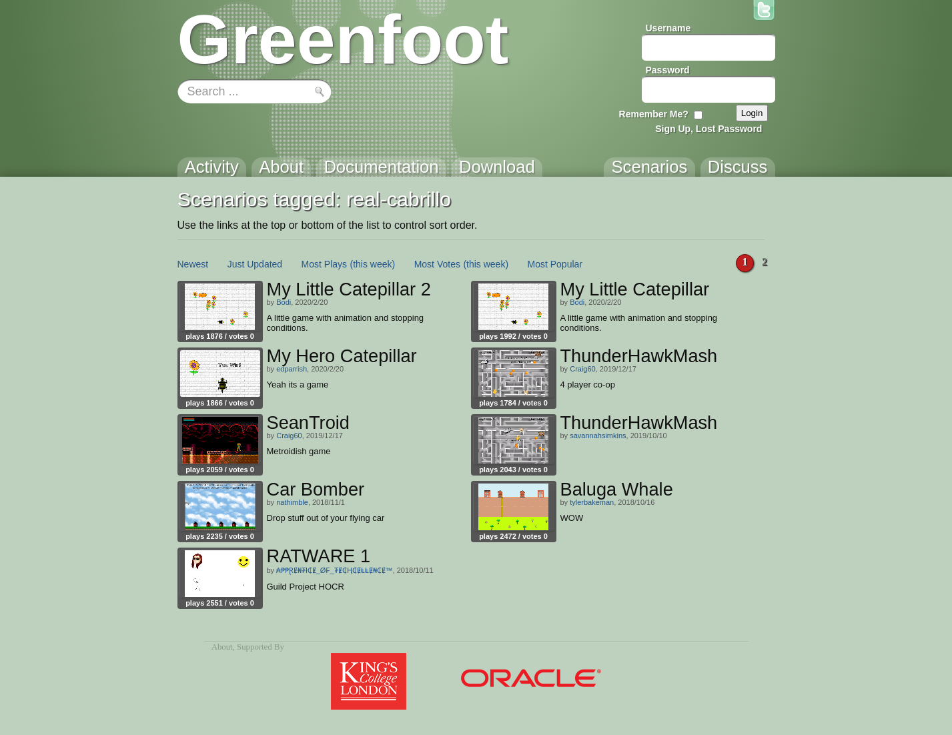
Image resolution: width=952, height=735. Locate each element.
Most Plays (324, 264)
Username (668, 28)
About (222, 647)
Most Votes (437, 264)
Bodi (283, 302)
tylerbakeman (592, 502)
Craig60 (583, 369)
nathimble (292, 502)
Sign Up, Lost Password (708, 128)
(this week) (373, 264)
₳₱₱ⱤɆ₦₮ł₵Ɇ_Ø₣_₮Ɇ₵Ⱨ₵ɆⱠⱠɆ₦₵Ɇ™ (334, 570)
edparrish (291, 369)
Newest (193, 264)
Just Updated (255, 264)
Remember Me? (653, 114)
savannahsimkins (598, 436)
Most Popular (555, 264)
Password (668, 70)
